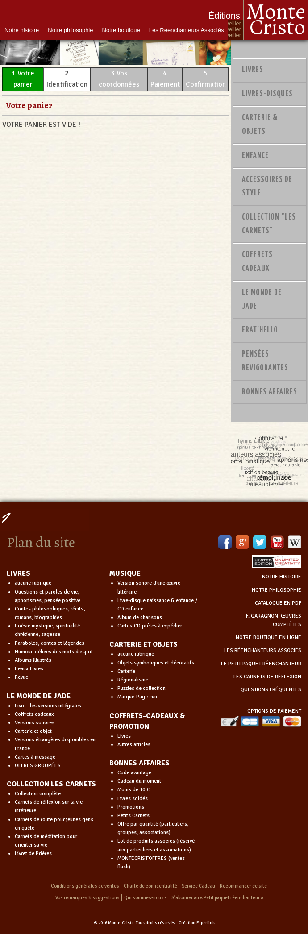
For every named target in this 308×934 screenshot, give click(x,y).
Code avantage (134, 772)
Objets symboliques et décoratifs (155, 663)
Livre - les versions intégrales (48, 705)
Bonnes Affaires (269, 392)
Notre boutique (121, 30)
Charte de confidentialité (150, 886)
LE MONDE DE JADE (39, 696)
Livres (252, 70)
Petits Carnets (133, 815)
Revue (21, 677)
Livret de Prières (33, 853)
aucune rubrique (33, 583)
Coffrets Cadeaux (257, 262)
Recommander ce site (243, 886)
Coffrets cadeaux (34, 714)
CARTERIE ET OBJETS (143, 644)
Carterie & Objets (260, 125)
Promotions (130, 807)
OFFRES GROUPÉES (38, 765)
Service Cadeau (198, 886)
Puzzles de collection (141, 688)
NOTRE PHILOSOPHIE (276, 590)
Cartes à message (35, 757)
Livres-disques (267, 94)
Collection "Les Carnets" (269, 224)
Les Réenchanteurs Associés (186, 30)
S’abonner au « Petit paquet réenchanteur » (217, 898)
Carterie (126, 671)
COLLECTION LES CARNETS (51, 784)
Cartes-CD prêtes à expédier (149, 626)
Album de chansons (139, 617)
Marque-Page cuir (137, 696)
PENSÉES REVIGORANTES (265, 361)
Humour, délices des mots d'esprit (54, 651)
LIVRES (18, 573)
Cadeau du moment (139, 781)
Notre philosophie (70, 30)
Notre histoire (21, 30)
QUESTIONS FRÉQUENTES (271, 689)
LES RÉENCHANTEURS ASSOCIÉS (262, 650)
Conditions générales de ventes (85, 886)
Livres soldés (132, 798)
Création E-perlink (197, 923)
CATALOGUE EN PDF (278, 603)
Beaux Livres (29, 668)
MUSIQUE (125, 573)
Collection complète (38, 793)
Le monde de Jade (262, 300)
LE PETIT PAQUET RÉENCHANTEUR (261, 663)
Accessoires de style (267, 187)
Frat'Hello (260, 330)
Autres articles (133, 744)
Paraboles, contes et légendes (49, 643)
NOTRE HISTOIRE (281, 576)
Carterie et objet (33, 731)
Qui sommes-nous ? (145, 898)
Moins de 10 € (133, 789)
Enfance (255, 156)
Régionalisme (132, 680)
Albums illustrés (33, 660)
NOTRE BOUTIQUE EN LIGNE (268, 637)
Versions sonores (34, 722)
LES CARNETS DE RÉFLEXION (267, 676)
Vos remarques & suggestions (87, 898)
